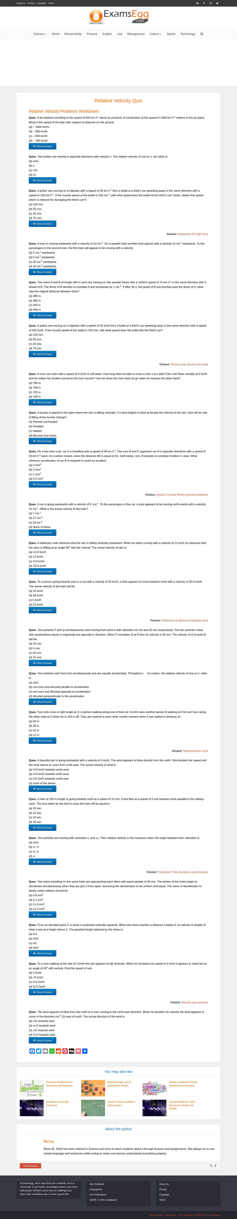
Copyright (41, 3)
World (55, 34)
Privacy (31, 3)
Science (38, 34)
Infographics (96, 1189)
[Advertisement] (118, 63)
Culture (154, 34)
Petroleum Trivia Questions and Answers (183, 872)
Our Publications (98, 1194)
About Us (20, 3)
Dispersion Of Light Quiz (193, 234)
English (107, 34)
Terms (51, 3)
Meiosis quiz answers (195, 1002)
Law (119, 34)
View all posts (30, 1165)
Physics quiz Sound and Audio (189, 364)
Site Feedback (97, 1184)
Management (136, 34)
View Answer (44, 146)
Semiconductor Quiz (195, 751)
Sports (171, 34)
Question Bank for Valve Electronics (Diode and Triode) (182, 1105)
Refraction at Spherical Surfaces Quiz (185, 620)
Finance (92, 34)
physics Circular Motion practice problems (182, 494)
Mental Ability (73, 34)
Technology (187, 34)
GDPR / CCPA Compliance (103, 1200)
